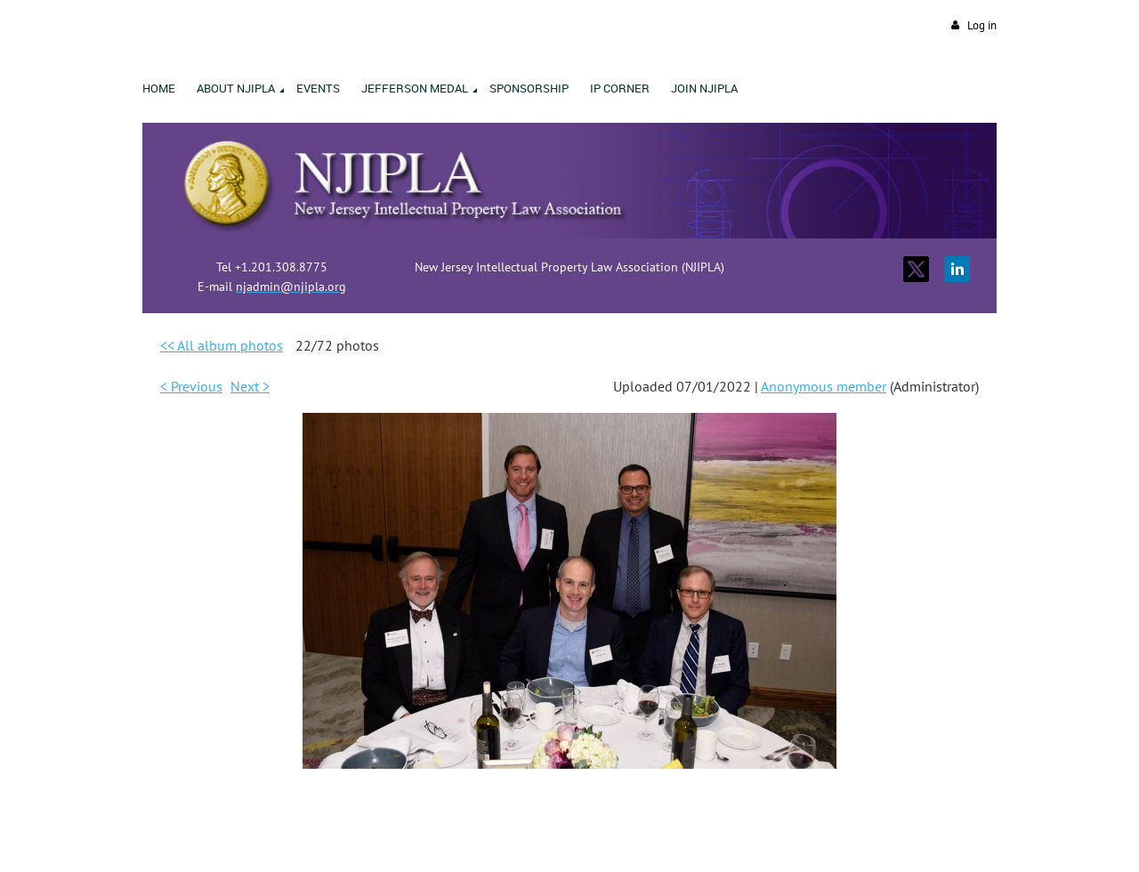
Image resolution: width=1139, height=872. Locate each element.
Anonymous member (823, 386)
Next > (250, 386)
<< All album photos (221, 345)
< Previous (191, 386)
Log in (982, 25)
